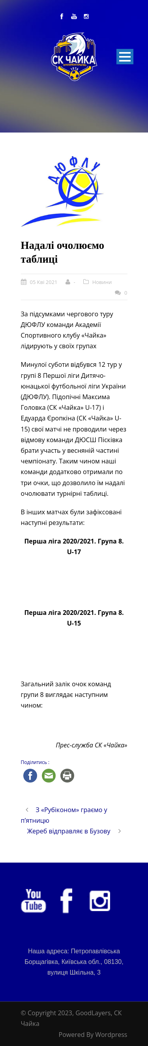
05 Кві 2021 (44, 282)
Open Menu (124, 56)
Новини (102, 282)
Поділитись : (35, 762)
